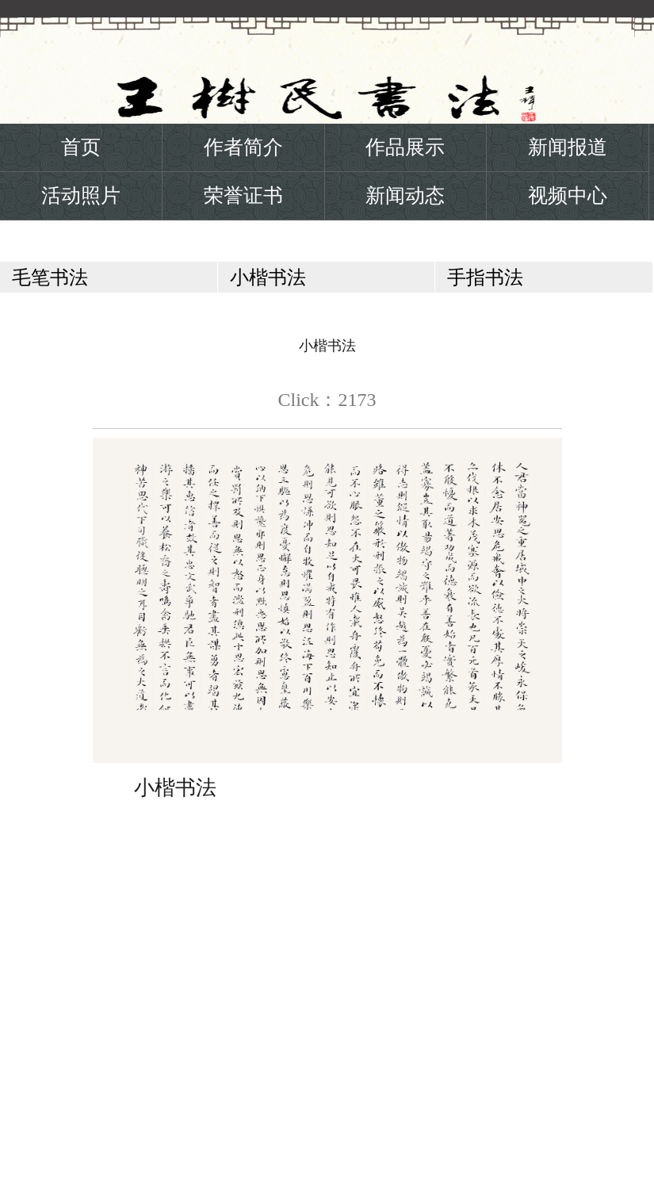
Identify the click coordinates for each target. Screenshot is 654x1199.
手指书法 (485, 277)
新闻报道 (567, 147)
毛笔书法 (50, 277)
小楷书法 (268, 277)
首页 (81, 147)
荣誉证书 (243, 195)
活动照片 (80, 195)
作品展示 (405, 147)
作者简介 (243, 147)
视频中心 (567, 195)
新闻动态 (405, 195)
